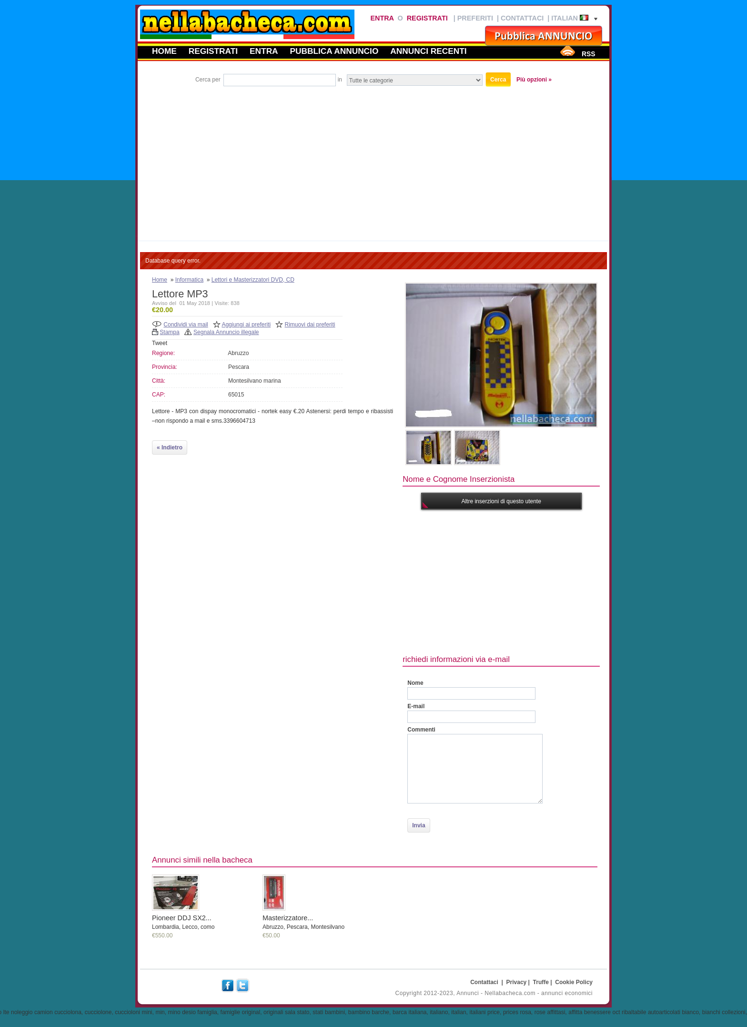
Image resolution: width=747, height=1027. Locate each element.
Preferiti (475, 18)
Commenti (421, 729)
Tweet (159, 343)
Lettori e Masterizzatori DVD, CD (253, 279)
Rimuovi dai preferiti (310, 324)
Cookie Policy (574, 982)
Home (164, 51)
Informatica (189, 279)
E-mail (415, 706)
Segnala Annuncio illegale (226, 332)
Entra (382, 18)
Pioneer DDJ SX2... (182, 918)
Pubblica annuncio (334, 51)
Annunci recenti (428, 51)
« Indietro (169, 447)
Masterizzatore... (287, 918)
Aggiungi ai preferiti (246, 324)
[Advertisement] (373, 159)
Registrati (427, 18)
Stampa (169, 332)
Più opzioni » (534, 79)
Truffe (541, 982)
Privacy (516, 982)
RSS (588, 54)
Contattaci (522, 18)
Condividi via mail (185, 324)
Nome (415, 683)
